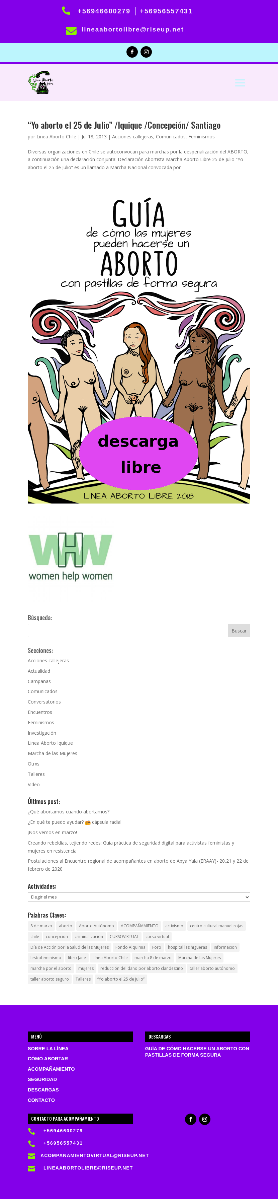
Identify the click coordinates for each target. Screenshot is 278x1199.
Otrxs (33, 763)
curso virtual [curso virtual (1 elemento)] (157, 936)
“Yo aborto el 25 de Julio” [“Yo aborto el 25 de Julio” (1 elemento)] (121, 979)
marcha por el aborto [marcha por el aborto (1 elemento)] (51, 968)
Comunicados (171, 136)
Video (34, 784)
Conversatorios (44, 701)
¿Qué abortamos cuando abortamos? (68, 811)
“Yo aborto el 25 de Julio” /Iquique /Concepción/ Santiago (124, 124)
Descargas (43, 1089)
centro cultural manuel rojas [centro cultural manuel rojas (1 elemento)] (216, 926)
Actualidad (39, 671)
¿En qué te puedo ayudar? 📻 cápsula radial (74, 822)
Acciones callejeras (132, 136)
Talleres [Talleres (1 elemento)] (83, 979)
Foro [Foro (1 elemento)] (156, 947)
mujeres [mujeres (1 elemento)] (86, 968)
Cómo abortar (48, 1058)
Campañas (39, 681)
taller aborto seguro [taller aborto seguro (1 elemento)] (49, 979)
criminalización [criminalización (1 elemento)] (89, 936)
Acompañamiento (51, 1069)
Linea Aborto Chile (56, 136)
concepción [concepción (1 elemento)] (57, 936)
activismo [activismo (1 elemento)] (174, 926)
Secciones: (40, 650)
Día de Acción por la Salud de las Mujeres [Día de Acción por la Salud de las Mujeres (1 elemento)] (69, 947)
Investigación (42, 733)
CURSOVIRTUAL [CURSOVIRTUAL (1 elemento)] (124, 936)
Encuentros (40, 712)
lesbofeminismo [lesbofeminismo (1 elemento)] (45, 957)
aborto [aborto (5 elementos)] (65, 926)
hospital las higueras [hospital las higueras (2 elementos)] (187, 947)
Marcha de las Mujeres (52, 753)
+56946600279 (104, 11)
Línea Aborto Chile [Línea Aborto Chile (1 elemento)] (110, 957)
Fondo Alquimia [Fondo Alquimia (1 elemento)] (130, 947)
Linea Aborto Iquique (50, 743)
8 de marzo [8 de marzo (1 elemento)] (41, 926)
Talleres (36, 774)
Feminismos (201, 136)
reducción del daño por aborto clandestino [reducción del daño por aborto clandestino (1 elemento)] (141, 968)
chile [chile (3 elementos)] (34, 936)
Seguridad (42, 1079)
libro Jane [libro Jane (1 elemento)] (77, 957)
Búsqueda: (40, 617)
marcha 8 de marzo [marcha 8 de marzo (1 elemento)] (153, 957)
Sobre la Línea (48, 1048)
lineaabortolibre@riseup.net (133, 29)
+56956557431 (166, 11)
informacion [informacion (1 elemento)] (225, 947)
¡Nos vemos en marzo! (52, 832)
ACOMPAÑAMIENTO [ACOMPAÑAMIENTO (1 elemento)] (140, 926)
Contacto (41, 1100)
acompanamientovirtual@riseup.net (94, 1155)
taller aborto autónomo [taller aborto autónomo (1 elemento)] (212, 968)
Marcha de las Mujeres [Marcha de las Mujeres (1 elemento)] (199, 957)
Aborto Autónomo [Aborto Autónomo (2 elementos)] (96, 926)
